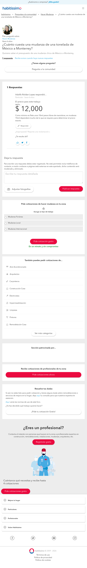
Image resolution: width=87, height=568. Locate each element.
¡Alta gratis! (53, 2)
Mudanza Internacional (17, 229)
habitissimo (6, 14)
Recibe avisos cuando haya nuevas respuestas (34, 58)
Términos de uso (43, 555)
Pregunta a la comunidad (43, 69)
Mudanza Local (14, 223)
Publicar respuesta (71, 189)
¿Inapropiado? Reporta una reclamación (32, 132)
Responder (23, 126)
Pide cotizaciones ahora (43, 375)
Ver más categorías (43, 333)
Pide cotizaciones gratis (16, 491)
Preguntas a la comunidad (25, 14)
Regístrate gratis (43, 442)
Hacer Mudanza (47, 14)
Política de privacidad (43, 558)
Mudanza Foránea (15, 217)
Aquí (8, 402)
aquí (38, 396)
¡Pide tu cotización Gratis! (43, 412)
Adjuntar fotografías (18, 189)
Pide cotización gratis (43, 241)
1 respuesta (7, 58)
